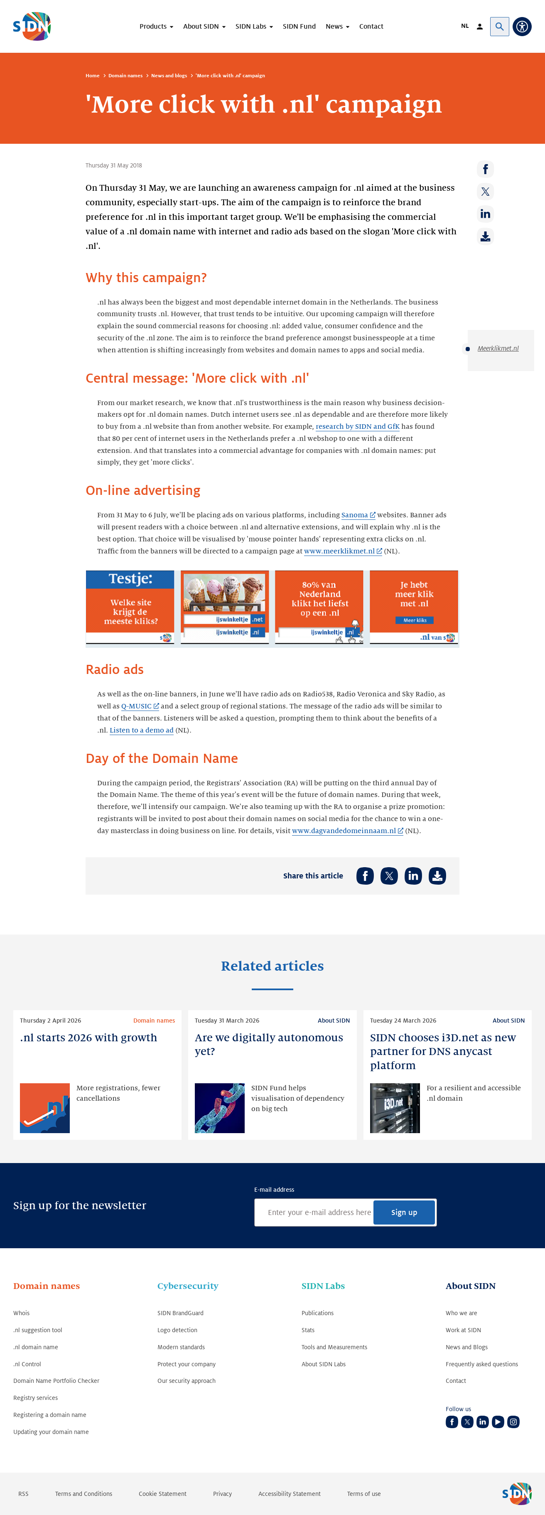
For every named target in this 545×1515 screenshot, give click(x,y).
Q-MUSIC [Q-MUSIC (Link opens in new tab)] (136, 706)
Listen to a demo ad (142, 730)
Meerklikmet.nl (498, 348)
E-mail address (274, 1189)
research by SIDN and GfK (358, 426)
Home (93, 76)
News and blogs (169, 76)
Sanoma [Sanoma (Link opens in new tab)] (354, 515)
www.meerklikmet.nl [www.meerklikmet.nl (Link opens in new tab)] (339, 551)
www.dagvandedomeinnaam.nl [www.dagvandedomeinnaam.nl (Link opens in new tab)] (344, 831)
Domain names (125, 76)
